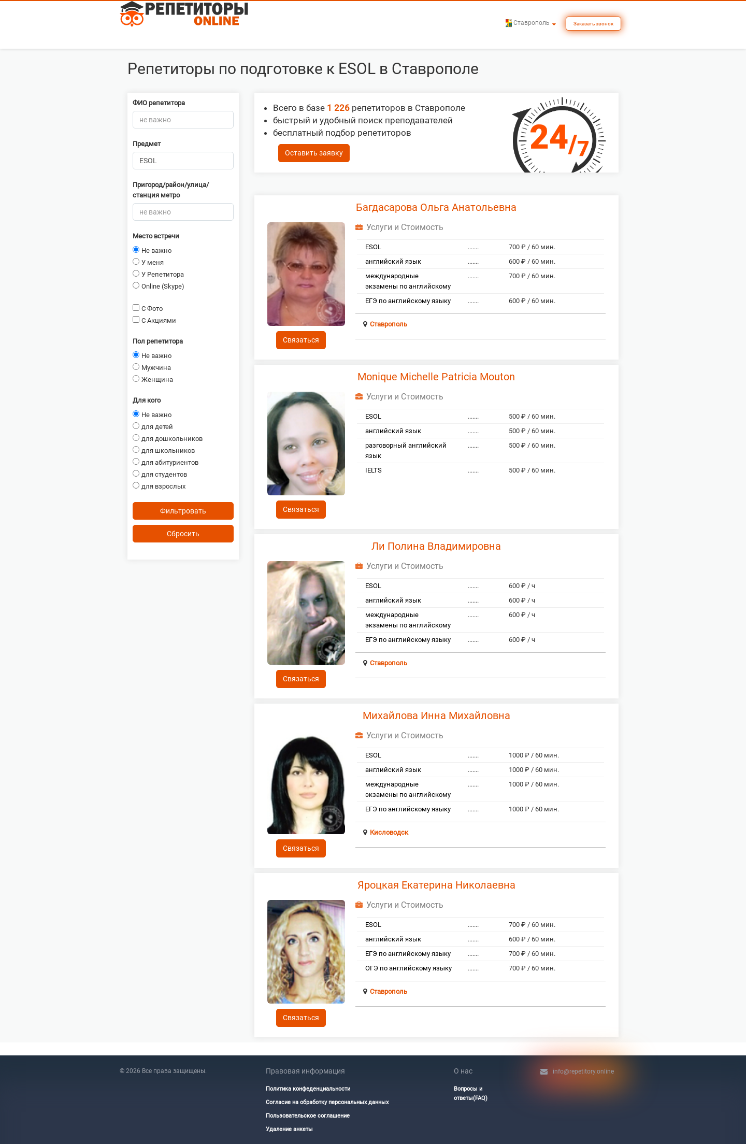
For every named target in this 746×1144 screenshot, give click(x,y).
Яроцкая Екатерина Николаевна (436, 885)
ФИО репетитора (159, 103)
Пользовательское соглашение (308, 1115)
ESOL (373, 247)
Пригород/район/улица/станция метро (171, 190)
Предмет (147, 144)
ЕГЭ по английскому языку (408, 301)
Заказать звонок (593, 23)
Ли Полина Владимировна (436, 546)
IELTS (373, 470)
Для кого (147, 400)
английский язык (393, 261)
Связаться (301, 340)
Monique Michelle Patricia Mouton (436, 376)
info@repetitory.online (583, 1071)
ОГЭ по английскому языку (408, 968)
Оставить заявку (314, 153)
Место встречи (156, 236)
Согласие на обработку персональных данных (327, 1102)
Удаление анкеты (289, 1129)
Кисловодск (389, 832)
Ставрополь (388, 324)
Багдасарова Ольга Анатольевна (436, 207)
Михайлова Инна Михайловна (436, 715)
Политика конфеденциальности (308, 1088)
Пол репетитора (158, 341)
